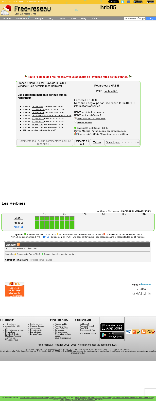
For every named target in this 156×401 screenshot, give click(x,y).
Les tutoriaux (35, 332)
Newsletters (10, 332)
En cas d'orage (36, 334)
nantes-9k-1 (111, 91)
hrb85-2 (18, 222)
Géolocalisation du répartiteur (91, 118)
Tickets (97, 142)
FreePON (84, 328)
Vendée (22, 86)
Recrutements (35, 330)
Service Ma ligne (82, 131)
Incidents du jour (82, 142)
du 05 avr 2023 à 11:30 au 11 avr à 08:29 (51, 115)
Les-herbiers (37, 86)
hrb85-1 (18, 218)
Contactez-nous (11, 340)
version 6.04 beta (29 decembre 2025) (97, 344)
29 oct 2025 (37, 106)
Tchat (73, 18)
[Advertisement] (78, 49)
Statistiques (113, 142)
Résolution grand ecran (14, 330)
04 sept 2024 (38, 112)
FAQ (51, 18)
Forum (94, 18)
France (22, 83)
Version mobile (61, 324)
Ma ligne (39, 18)
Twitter (16, 334)
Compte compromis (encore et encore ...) (78, 400)
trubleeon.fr (84, 324)
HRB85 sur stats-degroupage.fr (89, 112)
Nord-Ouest (36, 83)
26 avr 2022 (37, 124)
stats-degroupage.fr (63, 338)
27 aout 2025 (38, 109)
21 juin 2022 (38, 118)
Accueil (7, 18)
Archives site (10, 338)
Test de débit (60, 326)
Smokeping (59, 330)
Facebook (9, 334)
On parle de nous (37, 326)
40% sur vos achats (88, 334)
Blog (83, 18)
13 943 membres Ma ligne (12, 1)
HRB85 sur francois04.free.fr (88, 115)
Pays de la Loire (55, 83)
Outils (62, 18)
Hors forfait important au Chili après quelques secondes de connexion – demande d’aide (114, 398)
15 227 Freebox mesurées (36, 1)
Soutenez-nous (36, 324)
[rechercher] (135, 18)
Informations (22, 18)
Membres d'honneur (13, 336)
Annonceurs (35, 328)
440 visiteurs (10, 324)
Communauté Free (87, 330)
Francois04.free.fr (87, 326)
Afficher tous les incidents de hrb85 (39, 130)
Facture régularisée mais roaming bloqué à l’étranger (43, 398)
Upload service (61, 332)
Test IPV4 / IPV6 (61, 328)
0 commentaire (84, 122)
